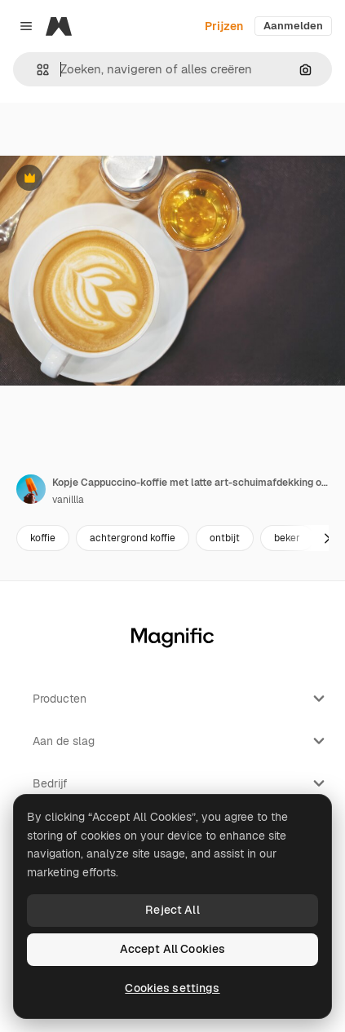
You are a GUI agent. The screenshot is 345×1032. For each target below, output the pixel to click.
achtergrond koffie (132, 538)
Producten (181, 698)
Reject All (172, 909)
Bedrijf (181, 783)
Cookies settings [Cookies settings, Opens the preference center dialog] (172, 988)
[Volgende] (327, 538)
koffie (42, 538)
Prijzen (224, 26)
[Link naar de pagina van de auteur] (31, 489)
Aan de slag (181, 741)
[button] (36, 70)
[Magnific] (59, 26)
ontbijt (225, 538)
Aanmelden (293, 26)
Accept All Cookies (173, 949)
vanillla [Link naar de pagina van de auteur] (68, 499)
